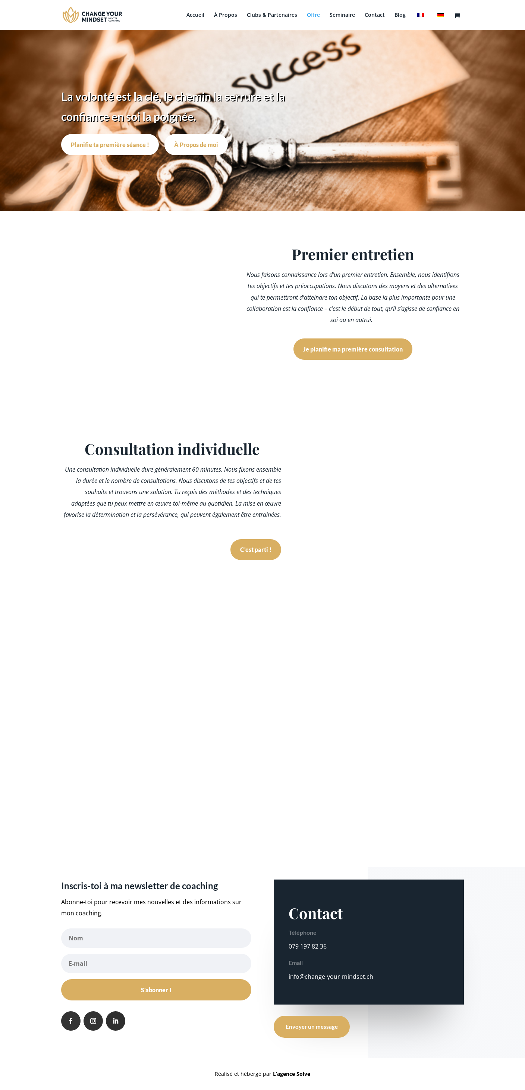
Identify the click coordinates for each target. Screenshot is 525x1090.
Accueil (195, 15)
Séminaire (342, 15)
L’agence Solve (291, 1073)
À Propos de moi (196, 144)
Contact (375, 15)
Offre (313, 15)
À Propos (225, 15)
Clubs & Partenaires (272, 15)
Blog (400, 15)
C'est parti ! (255, 549)
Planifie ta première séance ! (110, 144)
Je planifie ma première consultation (353, 349)
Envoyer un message (312, 1026)
